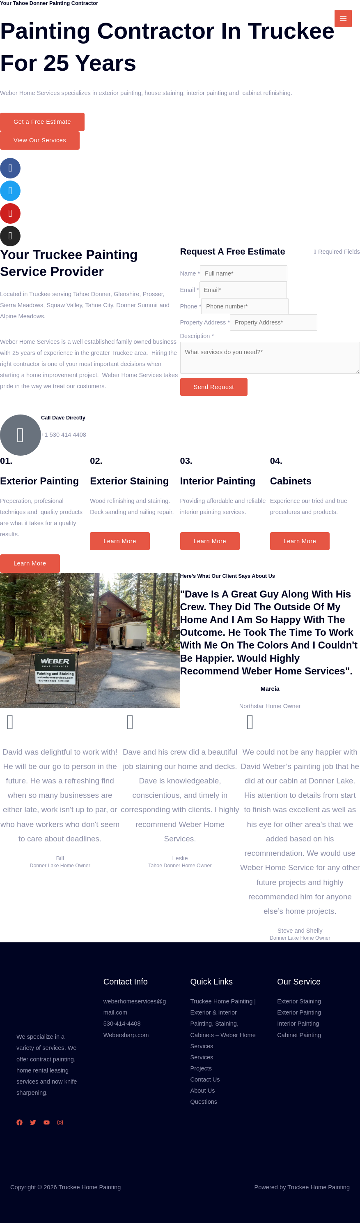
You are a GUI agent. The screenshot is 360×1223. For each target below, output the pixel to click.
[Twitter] (33, 1122)
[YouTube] (47, 1122)
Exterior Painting (299, 1012)
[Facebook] (19, 1122)
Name (190, 273)
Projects (201, 1068)
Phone (191, 306)
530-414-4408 (122, 1023)
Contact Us (205, 1079)
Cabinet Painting (299, 1035)
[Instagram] (60, 1122)
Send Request (214, 387)
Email (189, 290)
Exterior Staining (299, 1001)
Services (201, 1057)
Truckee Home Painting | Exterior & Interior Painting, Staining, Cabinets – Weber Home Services (223, 1023)
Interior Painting (298, 1023)
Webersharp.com (126, 1035)
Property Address (205, 322)
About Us (202, 1090)
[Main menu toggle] (343, 18)
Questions (204, 1101)
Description (197, 336)
